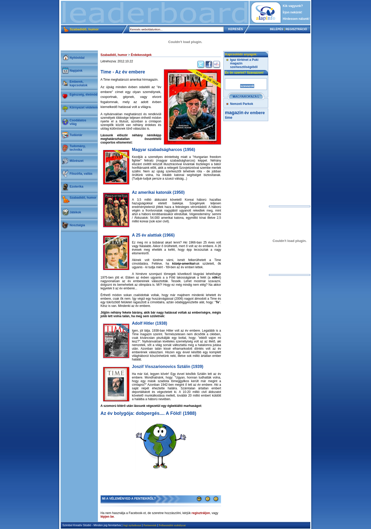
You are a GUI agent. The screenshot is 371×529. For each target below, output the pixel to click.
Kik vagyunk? (293, 6)
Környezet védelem (84, 107)
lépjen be (107, 516)
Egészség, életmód (83, 94)
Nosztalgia (77, 225)
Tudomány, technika (78, 148)
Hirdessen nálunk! (296, 19)
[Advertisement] (155, 12)
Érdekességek (141, 55)
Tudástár (76, 135)
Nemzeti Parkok (241, 104)
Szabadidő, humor (83, 197)
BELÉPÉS (276, 29)
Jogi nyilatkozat (132, 525)
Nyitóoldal (77, 58)
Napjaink (76, 70)
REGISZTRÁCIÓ (296, 29)
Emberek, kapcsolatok (78, 83)
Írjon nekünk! (292, 12)
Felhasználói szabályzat (172, 525)
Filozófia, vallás (81, 173)
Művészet (76, 161)
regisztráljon (201, 513)
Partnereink (150, 525)
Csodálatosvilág (78, 122)
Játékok (75, 212)
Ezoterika (76, 186)
